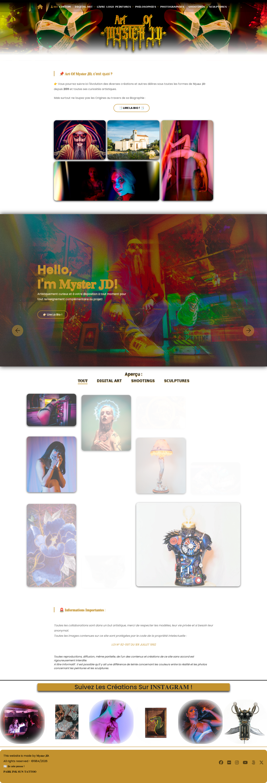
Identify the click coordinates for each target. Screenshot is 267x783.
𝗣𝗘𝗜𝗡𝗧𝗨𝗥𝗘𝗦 (123, 6)
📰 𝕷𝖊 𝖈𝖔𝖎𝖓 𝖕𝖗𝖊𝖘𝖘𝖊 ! (12, 766)
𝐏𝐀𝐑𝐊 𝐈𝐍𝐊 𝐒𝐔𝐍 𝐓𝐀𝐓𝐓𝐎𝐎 (18, 771)
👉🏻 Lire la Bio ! (52, 314)
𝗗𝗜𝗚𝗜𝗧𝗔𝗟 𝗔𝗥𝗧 (84, 6)
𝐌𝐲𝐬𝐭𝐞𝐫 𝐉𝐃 (42, 756)
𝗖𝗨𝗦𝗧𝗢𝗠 (65, 6)
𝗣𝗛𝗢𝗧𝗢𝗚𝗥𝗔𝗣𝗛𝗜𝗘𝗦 (172, 6)
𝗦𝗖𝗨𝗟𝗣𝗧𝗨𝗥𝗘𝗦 (218, 6)
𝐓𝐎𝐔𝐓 (82, 380)
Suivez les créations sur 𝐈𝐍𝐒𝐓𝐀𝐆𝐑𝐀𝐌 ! (133, 687)
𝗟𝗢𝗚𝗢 (110, 6)
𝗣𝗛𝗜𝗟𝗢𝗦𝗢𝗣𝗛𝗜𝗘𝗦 (145, 6)
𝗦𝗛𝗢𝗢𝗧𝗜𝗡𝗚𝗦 (196, 6)
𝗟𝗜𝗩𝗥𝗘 (101, 6)
